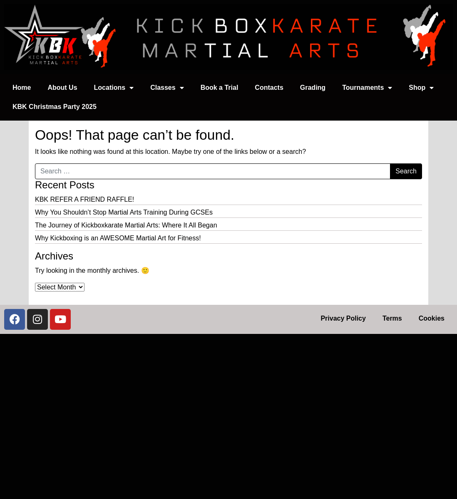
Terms (392, 318)
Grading (312, 87)
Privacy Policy (343, 318)
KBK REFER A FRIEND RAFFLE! (84, 199)
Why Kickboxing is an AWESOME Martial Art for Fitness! (118, 238)
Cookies (432, 318)
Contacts (269, 87)
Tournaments (367, 87)
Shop (421, 87)
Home (21, 87)
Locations (114, 87)
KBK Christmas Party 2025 (54, 106)
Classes (167, 87)
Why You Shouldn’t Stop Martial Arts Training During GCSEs (124, 212)
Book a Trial (219, 87)
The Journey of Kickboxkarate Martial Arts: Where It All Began (126, 225)
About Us (62, 87)
